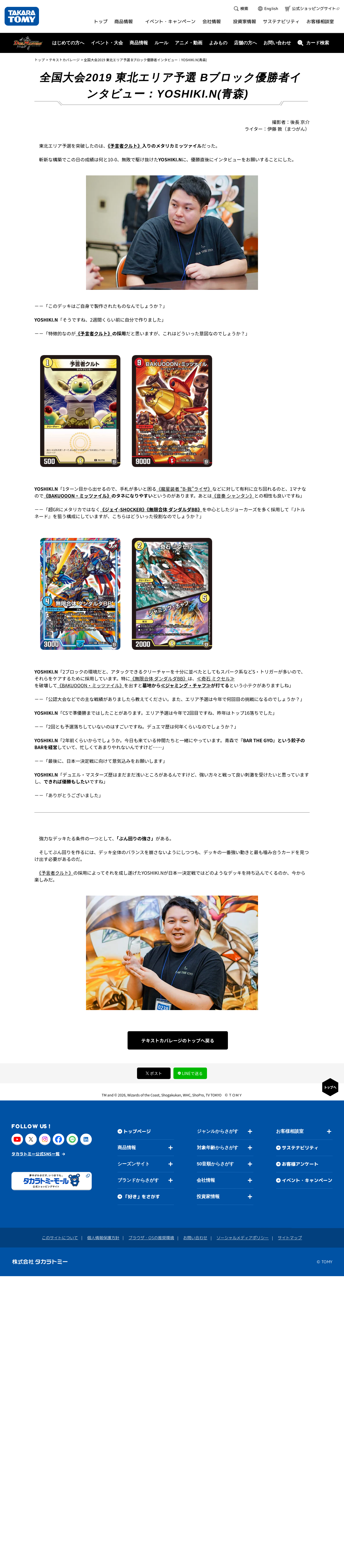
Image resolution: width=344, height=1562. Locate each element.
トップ (39, 59)
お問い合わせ (277, 42)
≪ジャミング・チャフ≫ (186, 685)
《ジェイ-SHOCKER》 (123, 509)
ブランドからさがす (138, 1180)
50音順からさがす (215, 1163)
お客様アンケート (300, 1164)
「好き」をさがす (141, 1196)
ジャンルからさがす (217, 1131)
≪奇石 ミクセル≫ (216, 678)
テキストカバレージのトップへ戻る (177, 1040)
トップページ (137, 1131)
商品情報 (127, 1147)
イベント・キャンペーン (307, 1180)
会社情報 (206, 1180)
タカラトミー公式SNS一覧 (35, 1154)
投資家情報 (208, 1196)
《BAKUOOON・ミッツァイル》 (78, 495)
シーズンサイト (134, 1163)
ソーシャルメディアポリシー (242, 1237)
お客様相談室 (290, 1131)
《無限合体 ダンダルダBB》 (174, 509)
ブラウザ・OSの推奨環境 (151, 1237)
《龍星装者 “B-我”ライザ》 (184, 488)
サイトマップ (290, 1237)
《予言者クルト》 (125, 145)
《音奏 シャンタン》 (233, 495)
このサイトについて (60, 1237)
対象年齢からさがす (217, 1147)
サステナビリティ (300, 1148)
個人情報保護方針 (103, 1237)
